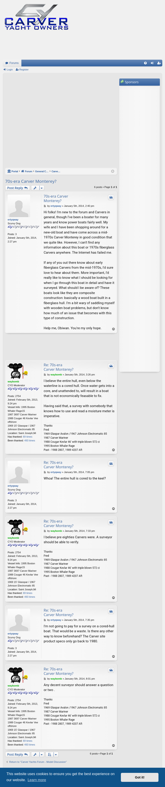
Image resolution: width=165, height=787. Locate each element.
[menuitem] (145, 63)
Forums (14, 63)
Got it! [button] (140, 777)
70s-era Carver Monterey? (31, 181)
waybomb (13, 381)
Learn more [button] (37, 780)
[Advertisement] (46, 123)
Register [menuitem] (160, 63)
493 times (29, 440)
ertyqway (13, 219)
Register (24, 69)
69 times (27, 436)
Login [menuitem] (153, 63)
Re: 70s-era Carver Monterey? (58, 367)
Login (10, 69)
